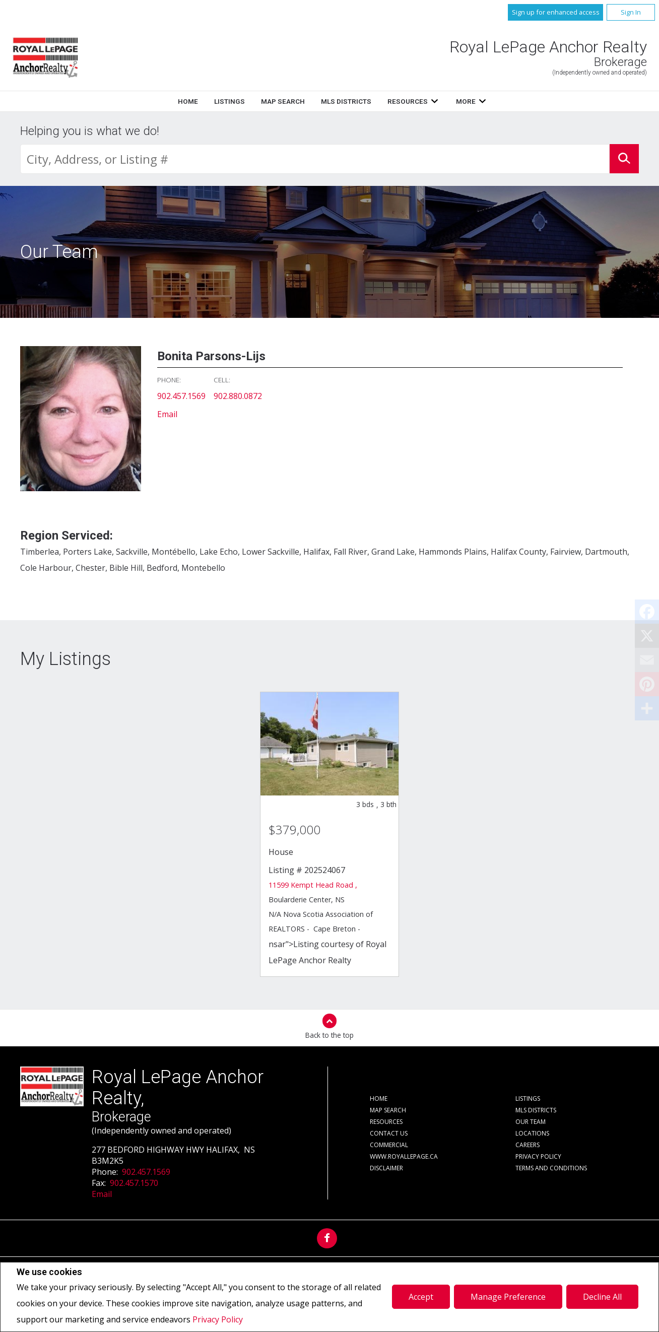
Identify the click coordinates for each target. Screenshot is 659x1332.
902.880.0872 (238, 396)
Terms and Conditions (551, 1168)
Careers (527, 1145)
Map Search (283, 101)
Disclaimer (386, 1168)
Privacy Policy (217, 1319)
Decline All (602, 1296)
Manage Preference (508, 1296)
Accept (421, 1296)
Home (188, 101)
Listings (229, 101)
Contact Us (389, 1133)
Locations (532, 1133)
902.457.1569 (181, 396)
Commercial (389, 1145)
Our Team (530, 1121)
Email (167, 414)
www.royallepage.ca (404, 1156)
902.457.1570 (134, 1182)
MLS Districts (346, 101)
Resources (407, 101)
